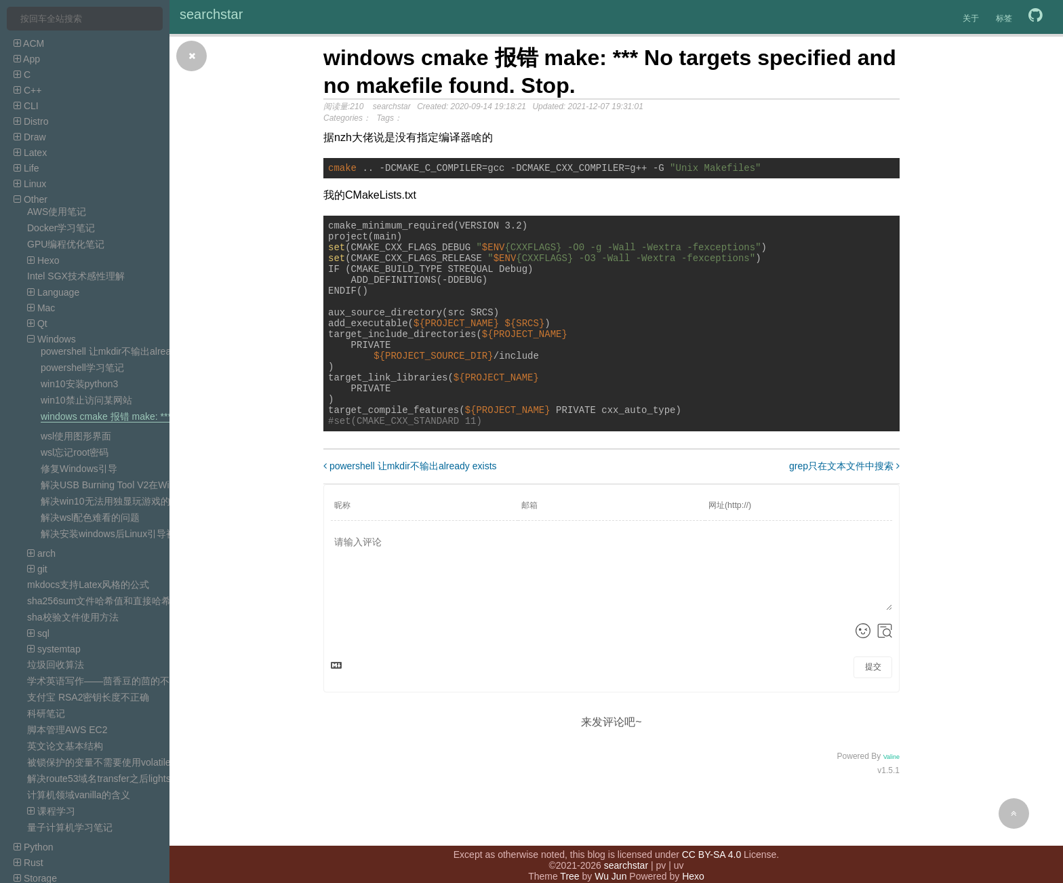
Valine (891, 797)
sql (38, 633)
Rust (28, 862)
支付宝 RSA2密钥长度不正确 (88, 697)
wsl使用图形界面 (76, 436)
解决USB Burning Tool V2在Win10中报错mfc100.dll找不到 (163, 484)
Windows (51, 339)
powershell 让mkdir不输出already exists (124, 351)
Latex (30, 152)
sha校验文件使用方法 (73, 617)
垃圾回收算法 (55, 664)
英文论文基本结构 (65, 746)
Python (33, 847)
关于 (971, 18)
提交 (873, 707)
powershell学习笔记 (82, 367)
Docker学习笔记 (61, 227)
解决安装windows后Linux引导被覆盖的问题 (132, 533)
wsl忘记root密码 (74, 452)
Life (26, 168)
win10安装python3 (79, 383)
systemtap (54, 649)
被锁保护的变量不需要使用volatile (99, 762)
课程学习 (51, 811)
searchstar (211, 14)
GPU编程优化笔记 (65, 244)
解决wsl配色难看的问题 (90, 517)
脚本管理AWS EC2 (67, 729)
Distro (31, 121)
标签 (1004, 18)
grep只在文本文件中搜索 (844, 506)
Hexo (43, 260)
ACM (29, 43)
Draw (30, 137)
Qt (37, 323)
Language (53, 292)
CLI (26, 105)
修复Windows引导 (79, 468)
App (27, 59)
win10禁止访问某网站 (86, 400)
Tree (569, 862)
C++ (27, 90)
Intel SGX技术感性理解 (76, 276)
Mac (41, 307)
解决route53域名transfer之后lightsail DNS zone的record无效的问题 (168, 778)
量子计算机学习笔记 (70, 827)
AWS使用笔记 (56, 211)
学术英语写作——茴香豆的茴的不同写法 (112, 680)
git (37, 569)
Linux (30, 183)
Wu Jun (610, 862)
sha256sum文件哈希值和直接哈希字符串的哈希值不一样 (146, 600)
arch (41, 553)
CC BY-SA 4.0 (711, 841)
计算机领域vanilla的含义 (78, 794)
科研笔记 (46, 713)
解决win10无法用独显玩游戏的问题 (115, 501)
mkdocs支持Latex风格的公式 (88, 584)
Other (30, 199)
